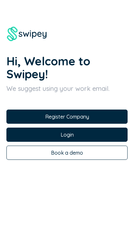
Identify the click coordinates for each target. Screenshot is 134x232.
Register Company (67, 116)
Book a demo (67, 153)
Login (67, 134)
